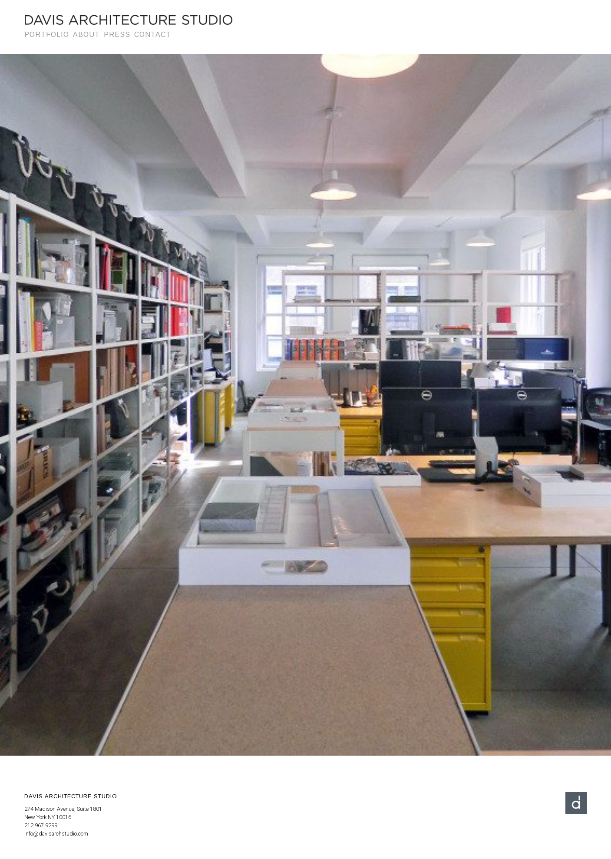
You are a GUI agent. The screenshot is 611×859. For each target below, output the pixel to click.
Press (117, 34)
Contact (152, 34)
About (86, 34)
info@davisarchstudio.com (56, 833)
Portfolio (46, 34)
